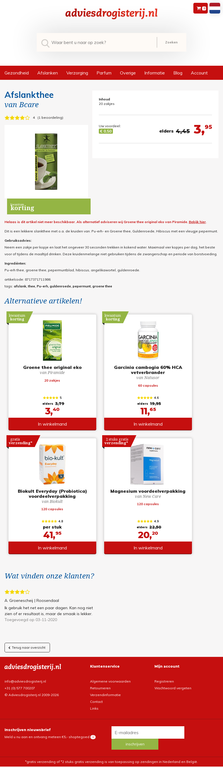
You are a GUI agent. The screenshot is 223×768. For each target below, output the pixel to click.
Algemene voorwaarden (110, 679)
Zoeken (171, 42)
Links (94, 706)
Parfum (104, 73)
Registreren (164, 679)
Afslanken (47, 73)
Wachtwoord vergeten (172, 686)
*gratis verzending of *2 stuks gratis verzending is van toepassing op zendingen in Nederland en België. (111, 750)
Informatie (154, 73)
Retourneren (100, 686)
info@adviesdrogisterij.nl (25, 679)
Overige (128, 73)
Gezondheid (17, 73)
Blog (177, 73)
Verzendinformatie (105, 692)
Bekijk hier (197, 222)
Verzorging (77, 73)
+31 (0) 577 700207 (20, 686)
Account (199, 73)
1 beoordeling (50, 117)
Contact (96, 699)
